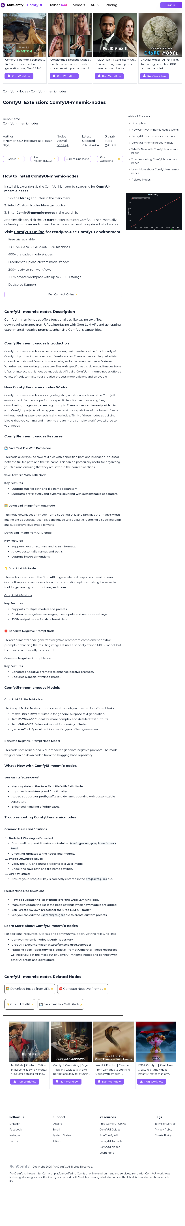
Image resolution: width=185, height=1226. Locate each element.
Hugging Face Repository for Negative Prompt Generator (52, 949)
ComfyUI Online (29, 232)
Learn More (107, 1152)
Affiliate (57, 1141)
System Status (62, 1135)
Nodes (23, 91)
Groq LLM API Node (18, 595)
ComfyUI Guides (110, 1129)
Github (14, 159)
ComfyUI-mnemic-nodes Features (153, 136)
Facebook (15, 1129)
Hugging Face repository (74, 755)
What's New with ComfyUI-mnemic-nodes (154, 151)
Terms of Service (165, 1123)
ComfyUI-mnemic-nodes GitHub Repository (42, 939)
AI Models (80, 1177)
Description (139, 123)
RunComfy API (109, 1135)
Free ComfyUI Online (113, 1123)
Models (79, 5)
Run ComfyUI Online (63, 294)
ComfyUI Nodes (110, 1147)
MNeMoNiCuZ (13, 141)
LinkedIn (14, 1123)
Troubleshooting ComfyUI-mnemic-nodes (154, 161)
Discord (57, 1123)
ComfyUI (34, 5)
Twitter (13, 1141)
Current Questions (77, 159)
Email (56, 1129)
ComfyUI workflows (157, 1173)
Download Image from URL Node (28, 532)
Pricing (111, 5)
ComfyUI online (87, 1173)
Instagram (15, 1135)
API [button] (95, 5)
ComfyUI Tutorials (111, 1141)
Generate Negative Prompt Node (27, 658)
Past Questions (110, 159)
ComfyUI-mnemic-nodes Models (152, 142)
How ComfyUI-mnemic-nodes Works (155, 129)
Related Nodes (141, 179)
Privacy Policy (163, 1129)
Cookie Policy (163, 1135)
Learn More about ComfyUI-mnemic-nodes (155, 171)
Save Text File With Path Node (25, 475)
